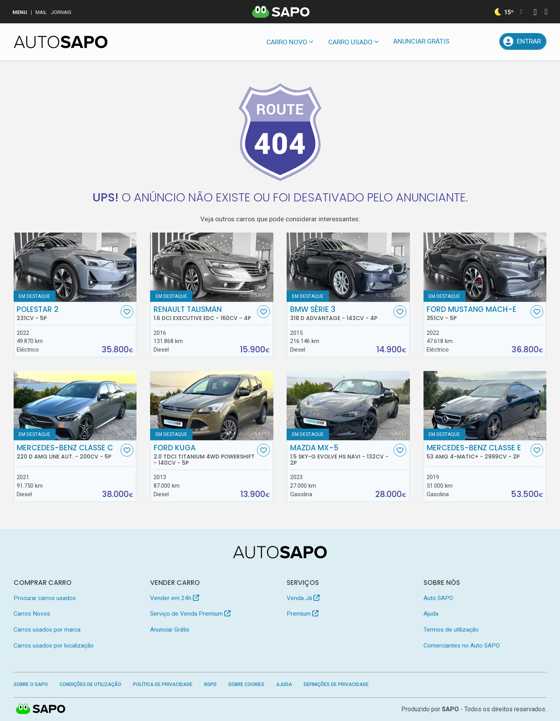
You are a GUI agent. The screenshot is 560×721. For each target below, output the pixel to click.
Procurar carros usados (45, 598)
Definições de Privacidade (336, 684)
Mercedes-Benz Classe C (68, 452)
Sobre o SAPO (31, 684)
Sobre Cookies (246, 684)
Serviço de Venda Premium (190, 613)
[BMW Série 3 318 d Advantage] (348, 267)
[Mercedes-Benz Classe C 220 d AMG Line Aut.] (75, 405)
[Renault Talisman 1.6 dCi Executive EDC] (211, 267)
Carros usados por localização (54, 645)
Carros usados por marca (47, 629)
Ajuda (431, 613)
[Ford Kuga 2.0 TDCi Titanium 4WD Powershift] (211, 405)
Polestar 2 (68, 313)
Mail (41, 12)
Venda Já (303, 598)
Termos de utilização (451, 629)
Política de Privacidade (162, 684)
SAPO (450, 709)
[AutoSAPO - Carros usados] (61, 42)
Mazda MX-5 (341, 455)
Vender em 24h (174, 598)
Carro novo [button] (286, 42)
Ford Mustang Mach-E (477, 313)
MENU (19, 12)
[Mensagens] (467, 41)
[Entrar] (523, 41)
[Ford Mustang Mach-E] (485, 267)
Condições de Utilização (90, 684)
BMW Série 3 (341, 313)
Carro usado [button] (350, 42)
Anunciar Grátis (421, 41)
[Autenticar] (535, 13)
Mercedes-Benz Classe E (477, 452)
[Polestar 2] (75, 267)
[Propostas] (487, 41)
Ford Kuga (205, 455)
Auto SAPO (438, 598)
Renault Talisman (205, 313)
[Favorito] (127, 311)
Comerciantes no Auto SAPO (462, 645)
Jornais (61, 12)
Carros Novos (32, 613)
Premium (302, 613)
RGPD (210, 684)
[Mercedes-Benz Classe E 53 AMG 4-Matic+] (485, 405)
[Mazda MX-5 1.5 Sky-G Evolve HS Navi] (348, 405)
